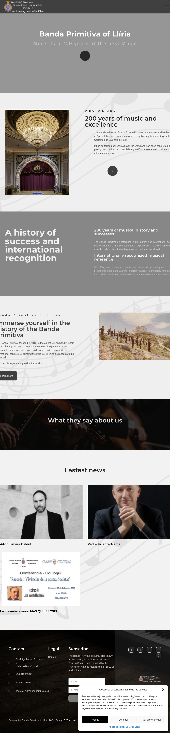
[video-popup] (85, 56)
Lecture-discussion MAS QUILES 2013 (28, 611)
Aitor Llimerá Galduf (15, 544)
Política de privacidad (118, 727)
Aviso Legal (134, 727)
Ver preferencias (151, 719)
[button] (163, 689)
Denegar (123, 719)
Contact (52, 657)
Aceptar (95, 719)
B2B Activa (70, 720)
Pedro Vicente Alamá (104, 544)
